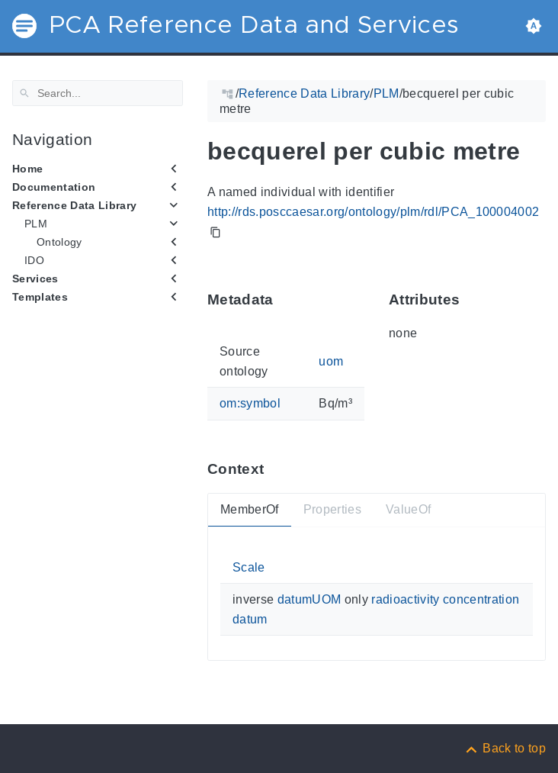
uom (331, 361)
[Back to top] (504, 748)
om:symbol (250, 403)
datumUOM (309, 599)
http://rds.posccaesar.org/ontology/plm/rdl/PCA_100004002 (373, 211)
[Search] (97, 93)
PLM (35, 223)
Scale (248, 567)
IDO (34, 260)
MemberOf (249, 509)
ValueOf (408, 509)
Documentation (53, 187)
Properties (332, 509)
